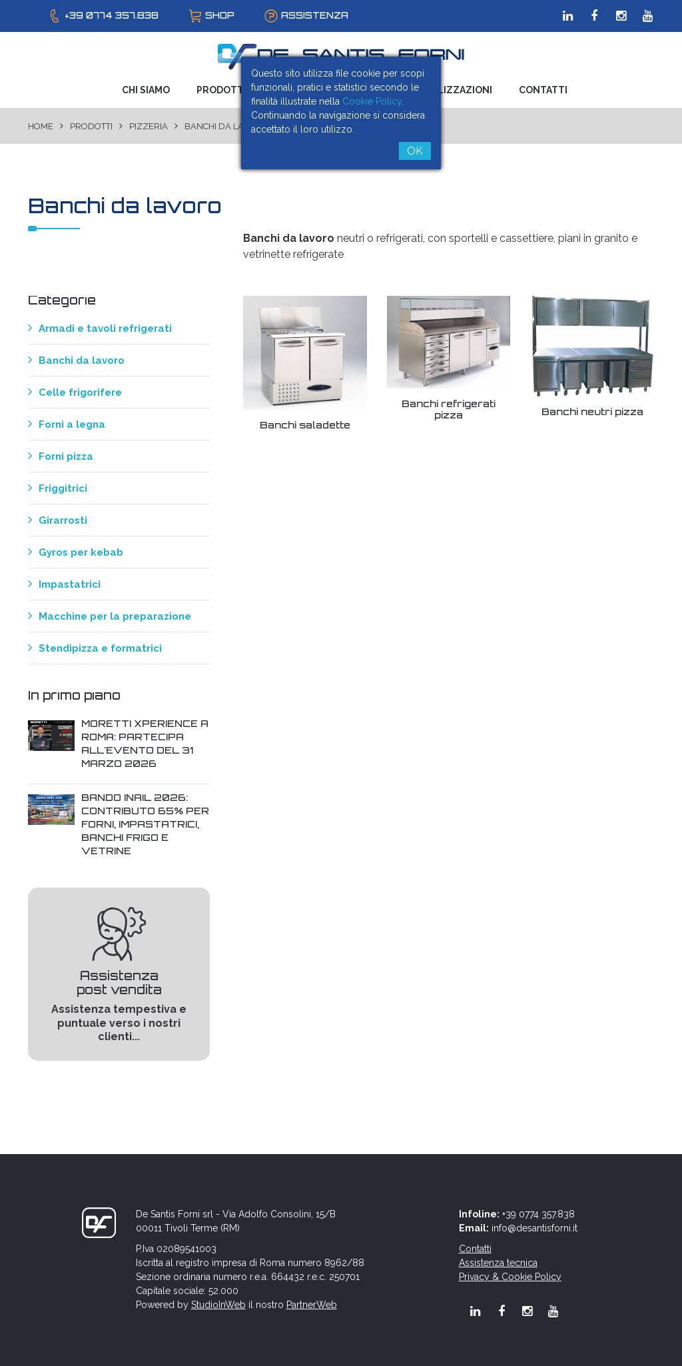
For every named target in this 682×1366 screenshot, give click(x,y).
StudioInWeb (218, 1304)
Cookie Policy (372, 101)
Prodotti (221, 90)
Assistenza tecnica (498, 1262)
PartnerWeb (311, 1304)
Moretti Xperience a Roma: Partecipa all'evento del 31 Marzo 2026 (144, 743)
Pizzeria (148, 126)
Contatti (543, 90)
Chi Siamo (146, 90)
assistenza (314, 15)
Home (40, 126)
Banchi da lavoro (226, 126)
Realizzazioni (455, 90)
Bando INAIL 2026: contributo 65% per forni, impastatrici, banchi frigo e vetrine (145, 824)
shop (219, 15)
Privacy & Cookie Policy (510, 1276)
